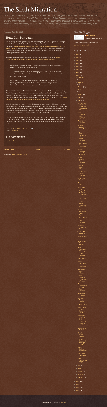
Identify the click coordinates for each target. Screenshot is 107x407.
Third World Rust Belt (81, 294)
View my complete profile (81, 45)
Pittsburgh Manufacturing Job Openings (81, 212)
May (79, 365)
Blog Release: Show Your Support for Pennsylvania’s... (82, 106)
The (14, 46)
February (81, 374)
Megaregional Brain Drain (81, 329)
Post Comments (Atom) (19, 154)
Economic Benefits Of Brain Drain (81, 127)
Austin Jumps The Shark (81, 179)
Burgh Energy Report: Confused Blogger (81, 310)
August (80, 94)
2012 (78, 69)
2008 (78, 384)
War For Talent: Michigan (82, 232)
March (80, 371)
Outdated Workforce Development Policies (82, 278)
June (79, 100)
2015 (78, 60)
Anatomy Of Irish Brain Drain (81, 317)
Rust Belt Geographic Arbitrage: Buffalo (81, 342)
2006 (78, 390)
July (79, 97)
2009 (78, 381)
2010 (78, 75)
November (81, 82)
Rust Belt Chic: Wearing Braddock (82, 173)
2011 (78, 72)
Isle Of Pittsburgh (81, 221)
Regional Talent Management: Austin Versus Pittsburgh (82, 136)
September (81, 90)
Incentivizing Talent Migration (81, 271)
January (80, 377)
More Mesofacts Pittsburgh (81, 249)
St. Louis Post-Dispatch (23, 46)
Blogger (63, 403)
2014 (78, 63)
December (81, 77)
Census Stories (82, 304)
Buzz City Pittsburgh (81, 254)
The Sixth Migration (30, 9)
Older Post (65, 150)
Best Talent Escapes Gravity (80, 300)
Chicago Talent (82, 218)
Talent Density (81, 258)
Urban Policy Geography (81, 354)
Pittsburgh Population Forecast (81, 227)
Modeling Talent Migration (81, 334)
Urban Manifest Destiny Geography (82, 144)
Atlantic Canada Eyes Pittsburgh (81, 160)
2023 (78, 54)
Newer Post (9, 150)
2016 (78, 57)
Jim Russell (91, 35)
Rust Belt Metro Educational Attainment (81, 204)
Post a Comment (14, 141)
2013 (78, 66)
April (79, 368)
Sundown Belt (81, 199)
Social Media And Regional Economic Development (82, 192)
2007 (78, 387)
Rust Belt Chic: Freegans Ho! (82, 323)
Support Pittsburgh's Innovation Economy (81, 152)
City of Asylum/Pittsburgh (82, 360)
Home (37, 150)
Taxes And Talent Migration (81, 167)
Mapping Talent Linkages (82, 121)
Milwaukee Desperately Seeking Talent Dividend (82, 287)
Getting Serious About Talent (82, 349)
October (80, 87)
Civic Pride (14, 130)
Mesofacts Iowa (80, 183)
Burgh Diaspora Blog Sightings (81, 115)
